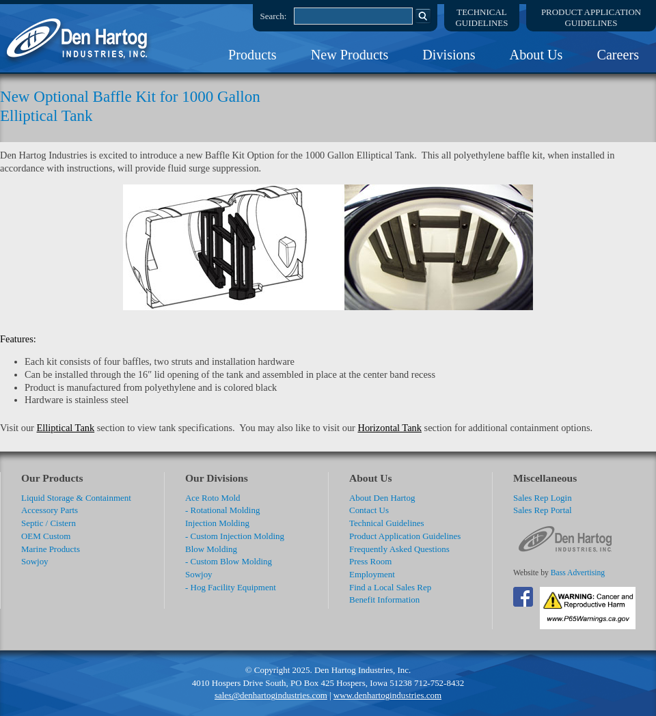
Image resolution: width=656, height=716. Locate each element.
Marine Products (50, 549)
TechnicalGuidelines (482, 17)
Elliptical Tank (66, 427)
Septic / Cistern (48, 523)
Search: (273, 16)
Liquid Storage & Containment (76, 498)
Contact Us (369, 510)
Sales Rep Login (542, 498)
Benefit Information (384, 599)
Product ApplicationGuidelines (591, 17)
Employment (372, 574)
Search (423, 16)
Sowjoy (35, 561)
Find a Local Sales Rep (390, 587)
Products (252, 54)
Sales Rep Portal (542, 510)
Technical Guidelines (386, 523)
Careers (618, 54)
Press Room (370, 561)
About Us (536, 54)
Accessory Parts (49, 510)
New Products (350, 54)
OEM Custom (45, 536)
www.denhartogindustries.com (387, 695)
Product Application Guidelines (405, 536)
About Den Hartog (382, 498)
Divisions (448, 54)
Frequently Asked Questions (399, 549)
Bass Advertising (578, 572)
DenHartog (78, 38)
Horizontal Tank (389, 427)
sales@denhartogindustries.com (271, 695)
